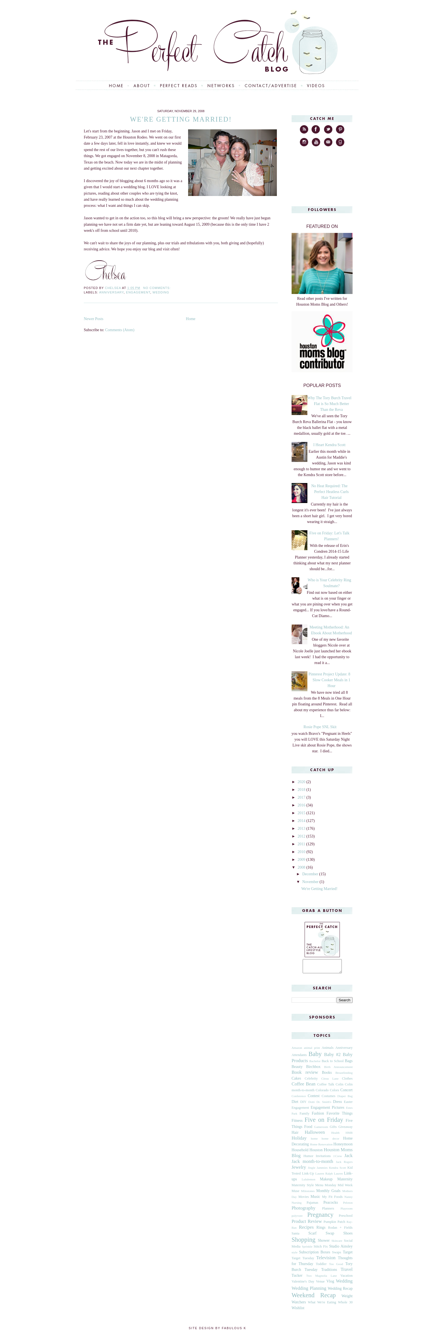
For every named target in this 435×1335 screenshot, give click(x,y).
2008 (302, 867)
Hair (295, 1135)
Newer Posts (93, 319)
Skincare (337, 1243)
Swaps (336, 1255)
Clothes (347, 1081)
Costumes (328, 1098)
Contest (314, 1098)
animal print (312, 1050)
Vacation (346, 1278)
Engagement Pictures (327, 1110)
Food (308, 1129)
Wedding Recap (340, 1291)
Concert (346, 1092)
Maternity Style (303, 1188)
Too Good (336, 1266)
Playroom (346, 1211)
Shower (324, 1243)
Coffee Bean (303, 1086)
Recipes (306, 1229)
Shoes (348, 1236)
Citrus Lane (329, 1081)
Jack (348, 1158)
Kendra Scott (337, 1170)
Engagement (138, 292)
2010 (302, 852)
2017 (302, 797)
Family (305, 1116)
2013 (302, 828)
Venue (320, 1284)
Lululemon (308, 1181)
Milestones (308, 1193)
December (310, 874)
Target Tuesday (303, 1261)
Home (190, 319)
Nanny (348, 1199)
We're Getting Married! (181, 119)
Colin (339, 1087)
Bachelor (314, 1063)
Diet (295, 1104)
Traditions (329, 1272)
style (294, 1254)
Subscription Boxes (314, 1255)
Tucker (297, 1278)
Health (335, 1135)
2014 (302, 821)
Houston (315, 1152)
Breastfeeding (344, 1075)
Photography (303, 1210)
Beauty (297, 1069)
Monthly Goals (328, 1193)
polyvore (297, 1218)
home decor (330, 1141)
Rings (321, 1230)
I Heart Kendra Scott (329, 445)
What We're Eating (322, 1305)
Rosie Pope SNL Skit (320, 727)
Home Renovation (321, 1146)
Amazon (297, 1050)
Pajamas (312, 1205)
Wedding (161, 292)
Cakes (296, 1081)
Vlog (330, 1284)
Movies (303, 1199)
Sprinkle (307, 1249)
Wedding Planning (309, 1290)
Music (315, 1199)
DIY (303, 1104)
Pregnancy (320, 1217)
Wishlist (298, 1310)
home (314, 1141)
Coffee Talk (325, 1087)
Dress (337, 1104)
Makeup (326, 1182)
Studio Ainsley (341, 1249)
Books (327, 1075)
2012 (302, 836)
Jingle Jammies (318, 1170)
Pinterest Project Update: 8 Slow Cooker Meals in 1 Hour (329, 680)
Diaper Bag (345, 1098)
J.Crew (337, 1158)
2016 (302, 805)
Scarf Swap (321, 1236)
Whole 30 (345, 1305)
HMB (349, 1135)
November (311, 882)
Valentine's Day (303, 1284)
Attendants (299, 1057)
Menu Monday (325, 1188)
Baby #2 (332, 1057)
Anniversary (111, 292)
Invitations (323, 1158)
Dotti (311, 1104)
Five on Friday (324, 1122)
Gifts (333, 1129)
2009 (302, 860)
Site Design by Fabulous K (217, 1330)
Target (348, 1255)
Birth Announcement (338, 1069)
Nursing (297, 1205)
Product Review (307, 1223)
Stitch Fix (321, 1249)
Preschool (346, 1218)
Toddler (321, 1266)
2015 (302, 813)
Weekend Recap (314, 1297)
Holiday (299, 1140)
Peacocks (330, 1205)
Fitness (297, 1123)
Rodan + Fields (340, 1230)
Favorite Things (340, 1116)
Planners (328, 1211)
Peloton (348, 1205)
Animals (327, 1050)
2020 (302, 782)
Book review (305, 1074)
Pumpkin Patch (334, 1224)
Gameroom (321, 1129)
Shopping (303, 1242)
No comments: (157, 288)
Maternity (345, 1182)
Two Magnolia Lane (321, 1278)
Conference (299, 1098)
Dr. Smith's (324, 1104)
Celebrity (311, 1081)
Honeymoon (343, 1147)
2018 (302, 790)
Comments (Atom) (119, 330)
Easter (348, 1104)
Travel (347, 1271)
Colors (334, 1093)
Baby (315, 1056)
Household (300, 1152)
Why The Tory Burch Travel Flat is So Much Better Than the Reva (329, 404)
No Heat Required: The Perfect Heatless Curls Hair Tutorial (330, 492)
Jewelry (299, 1169)
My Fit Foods (332, 1199)
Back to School (332, 1063)
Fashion (318, 1116)
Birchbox (313, 1069)
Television (326, 1260)
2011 (302, 844)
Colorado (322, 1093)
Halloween (315, 1134)
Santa (295, 1236)
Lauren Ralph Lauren (329, 1176)
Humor (308, 1158)
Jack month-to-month (312, 1163)
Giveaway (345, 1129)
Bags (349, 1063)
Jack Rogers (344, 1164)
